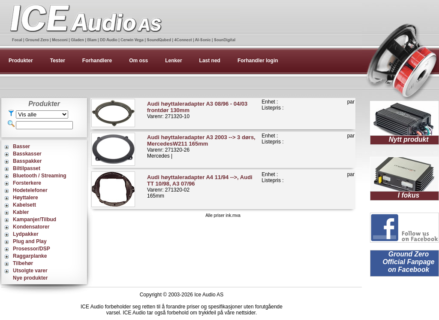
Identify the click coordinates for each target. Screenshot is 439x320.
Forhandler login (258, 61)
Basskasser (27, 154)
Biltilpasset (26, 168)
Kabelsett (24, 205)
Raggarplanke (30, 256)
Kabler (21, 212)
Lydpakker (26, 234)
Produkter (21, 61)
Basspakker (27, 161)
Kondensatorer (31, 227)
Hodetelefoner (30, 190)
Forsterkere (27, 183)
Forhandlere (97, 61)
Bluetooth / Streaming (39, 176)
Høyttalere (25, 198)
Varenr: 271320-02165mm (200, 186)
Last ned (209, 61)
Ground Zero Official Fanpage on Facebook (408, 261)
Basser (21, 146)
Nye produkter (30, 278)
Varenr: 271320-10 (197, 110)
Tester (57, 61)
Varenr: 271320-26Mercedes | (201, 146)
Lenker (173, 61)
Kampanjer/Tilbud (34, 219)
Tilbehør (23, 263)
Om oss (138, 61)
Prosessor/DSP (31, 249)
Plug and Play (30, 241)
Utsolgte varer (30, 271)
